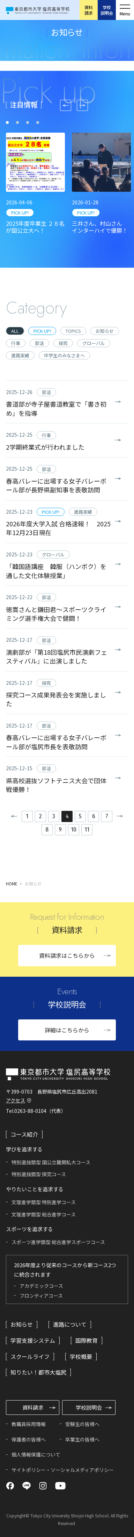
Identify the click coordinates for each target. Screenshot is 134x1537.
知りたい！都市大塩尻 (38, 1372)
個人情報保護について (36, 1454)
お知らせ (105, 331)
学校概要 (81, 1356)
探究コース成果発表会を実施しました (56, 699)
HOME (11, 883)
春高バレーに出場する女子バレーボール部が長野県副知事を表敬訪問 (56, 485)
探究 (63, 343)
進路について (70, 1324)
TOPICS (73, 331)
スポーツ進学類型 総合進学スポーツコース (58, 1241)
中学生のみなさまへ (64, 355)
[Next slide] (82, 105)
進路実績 (20, 355)
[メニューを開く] (125, 10)
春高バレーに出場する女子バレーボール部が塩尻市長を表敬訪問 (56, 742)
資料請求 (88, 10)
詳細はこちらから (67, 1030)
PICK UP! (20, 212)
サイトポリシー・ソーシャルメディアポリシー (63, 1469)
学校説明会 (106, 10)
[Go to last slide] (65, 105)
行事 (15, 343)
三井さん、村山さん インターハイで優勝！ (100, 226)
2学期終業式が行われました (45, 446)
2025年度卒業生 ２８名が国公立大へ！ (35, 226)
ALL (15, 331)
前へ (11, 816)
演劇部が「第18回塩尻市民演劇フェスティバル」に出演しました (56, 656)
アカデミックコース (41, 1285)
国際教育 (86, 1340)
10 (73, 829)
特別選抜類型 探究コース (39, 1174)
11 (86, 829)
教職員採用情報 (29, 1423)
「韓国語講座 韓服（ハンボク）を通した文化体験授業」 (56, 571)
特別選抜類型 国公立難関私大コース (51, 1162)
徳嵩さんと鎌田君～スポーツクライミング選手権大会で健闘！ (56, 614)
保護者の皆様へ (29, 1439)
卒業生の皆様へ (82, 1439)
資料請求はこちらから (67, 955)
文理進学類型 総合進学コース (44, 1214)
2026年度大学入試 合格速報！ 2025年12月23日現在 (58, 528)
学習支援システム (32, 1340)
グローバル (93, 343)
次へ (122, 816)
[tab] (7, 122)
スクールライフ (30, 1356)
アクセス (15, 1100)
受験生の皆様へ (82, 1423)
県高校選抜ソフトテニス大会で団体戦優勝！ (56, 785)
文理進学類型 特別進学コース (44, 1202)
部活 (39, 343)
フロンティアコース (41, 1295)
